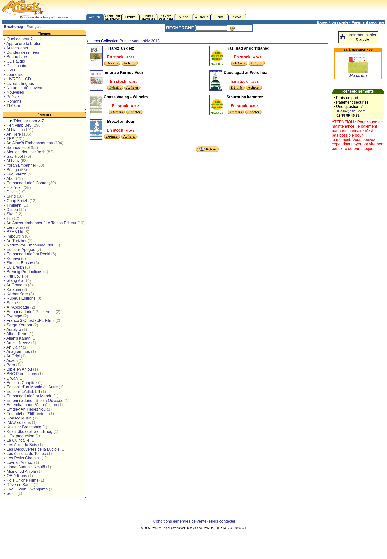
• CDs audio (14, 61)
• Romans (12, 101)
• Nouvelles (14, 92)
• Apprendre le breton (22, 43)
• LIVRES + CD (17, 79)
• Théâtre (12, 106)
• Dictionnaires (17, 66)
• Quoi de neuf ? (18, 39)
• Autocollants (16, 48)
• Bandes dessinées (21, 52)
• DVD (9, 70)
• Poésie (11, 97)
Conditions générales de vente (180, 521)
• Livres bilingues (19, 83)
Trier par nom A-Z (28, 121)
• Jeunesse (14, 74)
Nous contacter (222, 521)
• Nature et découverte (23, 88)
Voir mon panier (362, 35)
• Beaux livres (16, 57)
